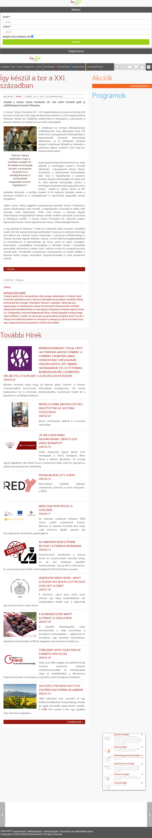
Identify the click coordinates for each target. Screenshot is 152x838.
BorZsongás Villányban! (28, 302)
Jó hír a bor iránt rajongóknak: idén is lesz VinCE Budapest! (44, 441)
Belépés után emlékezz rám (17, 36)
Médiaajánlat (34, 831)
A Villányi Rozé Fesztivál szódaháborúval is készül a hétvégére (42, 298)
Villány (7, 287)
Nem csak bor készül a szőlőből (44, 510)
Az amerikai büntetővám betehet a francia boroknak (44, 546)
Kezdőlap (5, 66)
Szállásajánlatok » (140, 85)
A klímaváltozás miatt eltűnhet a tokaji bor (44, 618)
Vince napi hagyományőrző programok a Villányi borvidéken (43, 321)
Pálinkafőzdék (63, 66)
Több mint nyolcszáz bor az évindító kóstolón (44, 654)
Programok (29, 66)
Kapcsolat (6, 831)
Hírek (12, 66)
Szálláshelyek (78, 66)
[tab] (76, 10)
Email (6, 16)
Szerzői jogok (50, 831)
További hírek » (75, 721)
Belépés (76, 9)
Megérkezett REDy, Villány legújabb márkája (54, 312)
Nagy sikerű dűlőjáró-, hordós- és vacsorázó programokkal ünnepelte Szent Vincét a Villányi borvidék (43, 316)
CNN (44, 709)
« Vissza (10, 269)
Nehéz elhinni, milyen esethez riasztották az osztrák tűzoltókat (44, 410)
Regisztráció (76, 51)
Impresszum (19, 831)
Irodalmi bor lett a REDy (44, 477)
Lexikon (38, 66)
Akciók (20, 66)
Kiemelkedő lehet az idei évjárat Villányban (37, 309)
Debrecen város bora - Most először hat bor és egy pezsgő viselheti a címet (44, 583)
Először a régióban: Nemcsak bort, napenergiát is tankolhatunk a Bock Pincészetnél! (39, 304)
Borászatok (49, 66)
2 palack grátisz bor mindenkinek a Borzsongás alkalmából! (34, 296)
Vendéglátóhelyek (95, 66)
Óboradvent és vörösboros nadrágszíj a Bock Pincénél (49, 319)
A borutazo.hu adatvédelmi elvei (76, 831)
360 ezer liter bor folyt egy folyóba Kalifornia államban (44, 689)
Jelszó (7, 26)
